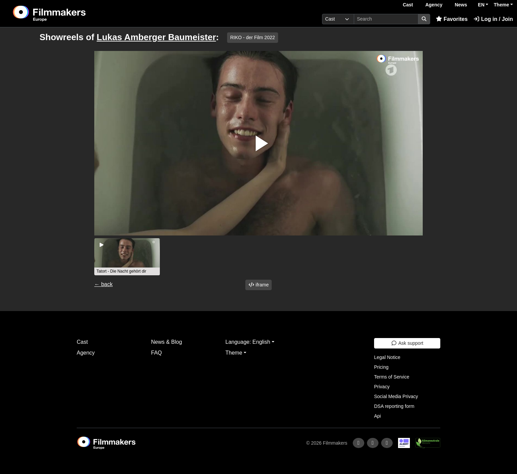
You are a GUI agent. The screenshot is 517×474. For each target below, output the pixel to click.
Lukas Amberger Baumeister (156, 37)
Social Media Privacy (396, 396)
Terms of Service (391, 377)
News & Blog (166, 342)
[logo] (66, 13)
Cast (408, 4)
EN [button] (481, 4)
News (461, 4)
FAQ (156, 353)
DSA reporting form (394, 406)
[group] (127, 256)
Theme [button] (501, 4)
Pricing (381, 367)
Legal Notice (387, 357)
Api (377, 416)
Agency (434, 4)
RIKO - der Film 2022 (252, 37)
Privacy (382, 386)
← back (103, 284)
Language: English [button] (247, 342)
